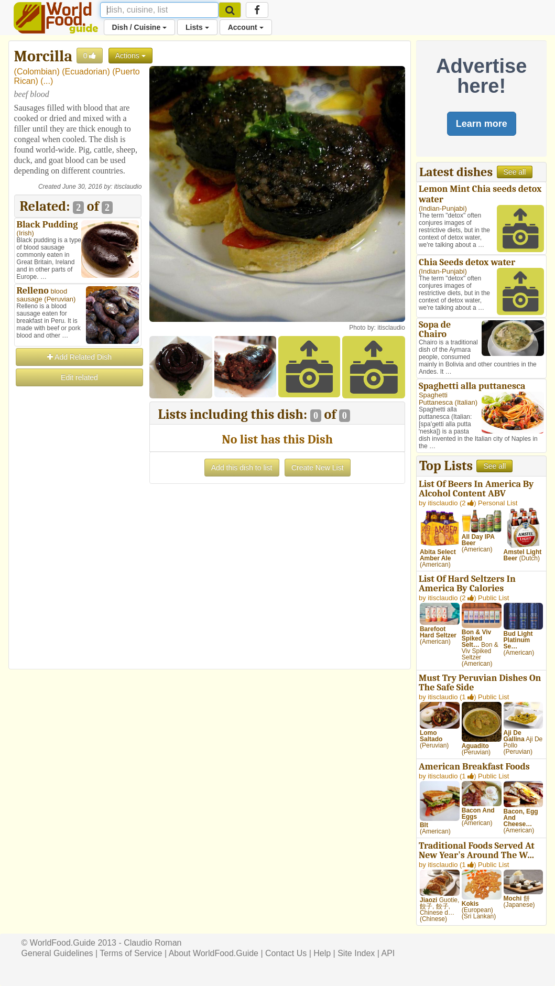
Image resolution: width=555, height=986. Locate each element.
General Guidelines (57, 953)
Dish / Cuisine (139, 27)
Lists (197, 27)
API (388, 953)
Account (246, 27)
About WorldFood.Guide (213, 953)
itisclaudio (128, 186)
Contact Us (286, 953)
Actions (130, 55)
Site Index (356, 953)
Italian (466, 402)
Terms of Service (131, 953)
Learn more (481, 123)
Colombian (37, 71)
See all (515, 172)
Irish (25, 233)
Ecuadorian (86, 71)
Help (322, 953)
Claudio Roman (152, 942)
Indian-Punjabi (442, 208)
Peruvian (60, 299)
